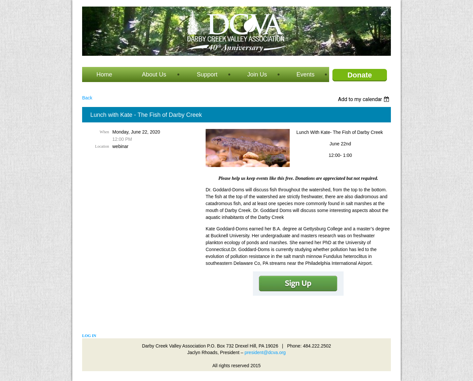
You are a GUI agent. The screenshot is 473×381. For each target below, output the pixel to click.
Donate (360, 75)
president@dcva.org (265, 352)
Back (87, 97)
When (104, 132)
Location (102, 146)
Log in (89, 335)
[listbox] (364, 99)
